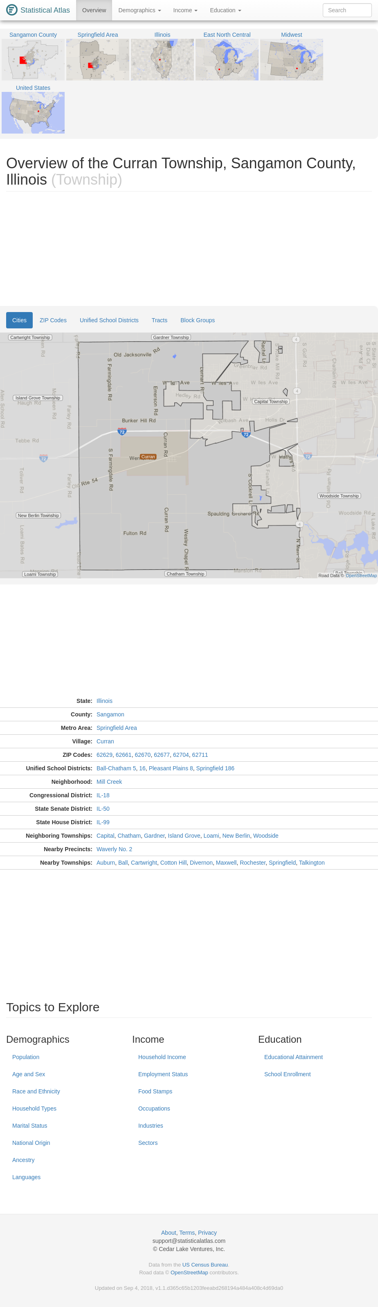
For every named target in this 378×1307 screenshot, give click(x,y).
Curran (105, 741)
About (168, 1232)
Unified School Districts (109, 320)
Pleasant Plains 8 (171, 768)
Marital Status (29, 1125)
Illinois (104, 701)
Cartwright (144, 862)
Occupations (154, 1108)
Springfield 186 (215, 768)
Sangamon (110, 714)
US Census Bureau (205, 1265)
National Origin (31, 1143)
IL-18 (103, 795)
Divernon (201, 862)
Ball (123, 862)
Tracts (159, 320)
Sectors (148, 1143)
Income (185, 10)
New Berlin (236, 835)
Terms (187, 1232)
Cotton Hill (173, 862)
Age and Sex (28, 1074)
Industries (150, 1125)
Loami (211, 835)
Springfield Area (117, 728)
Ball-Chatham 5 (116, 768)
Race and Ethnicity (36, 1091)
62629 (104, 755)
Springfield (282, 862)
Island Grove (184, 835)
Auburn (106, 862)
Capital (106, 835)
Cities (19, 320)
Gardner (154, 835)
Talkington (312, 862)
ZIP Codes (53, 320)
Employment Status (163, 1074)
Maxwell (226, 862)
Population (25, 1057)
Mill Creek (109, 781)
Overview (94, 10)
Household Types (34, 1108)
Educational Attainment (293, 1057)
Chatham (129, 835)
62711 (200, 755)
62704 (181, 755)
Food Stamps (155, 1091)
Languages (26, 1177)
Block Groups (197, 320)
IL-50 (103, 808)
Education (225, 10)
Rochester (253, 862)
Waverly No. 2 (114, 849)
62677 (162, 755)
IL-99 (103, 822)
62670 (143, 755)
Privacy (207, 1232)
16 (142, 768)
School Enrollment (287, 1074)
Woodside (266, 835)
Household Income (162, 1057)
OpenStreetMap (189, 1272)
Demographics (139, 10)
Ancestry (23, 1160)
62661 (124, 755)
